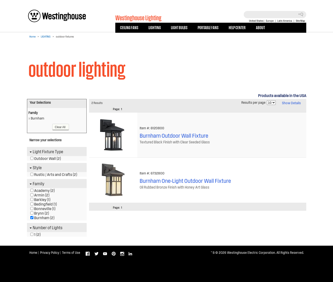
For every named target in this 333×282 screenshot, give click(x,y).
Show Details (291, 103)
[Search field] (275, 14)
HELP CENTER (237, 27)
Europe (270, 20)
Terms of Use (71, 252)
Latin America (284, 20)
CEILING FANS (129, 27)
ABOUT (260, 27)
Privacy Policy (49, 252)
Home (32, 36)
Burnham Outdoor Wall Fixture (174, 135)
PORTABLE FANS (208, 27)
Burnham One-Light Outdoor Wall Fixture (185, 180)
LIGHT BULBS (179, 27)
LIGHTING (154, 27)
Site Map (300, 20)
